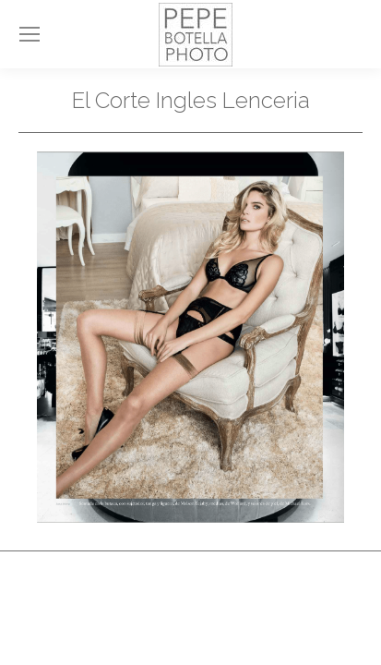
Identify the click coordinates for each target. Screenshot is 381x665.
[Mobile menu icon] (29, 34)
